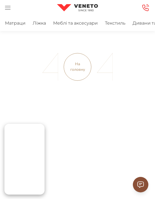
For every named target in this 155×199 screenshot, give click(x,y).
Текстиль (115, 23)
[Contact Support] (140, 184)
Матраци (15, 23)
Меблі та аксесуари (75, 23)
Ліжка (39, 23)
